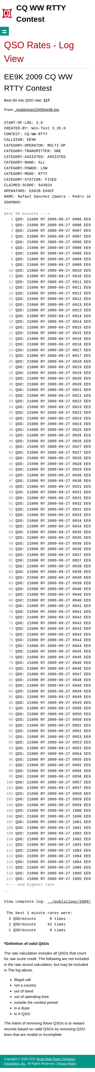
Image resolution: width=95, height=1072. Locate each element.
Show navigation (4, 31)
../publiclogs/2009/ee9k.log (36, 109)
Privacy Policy (67, 1063)
